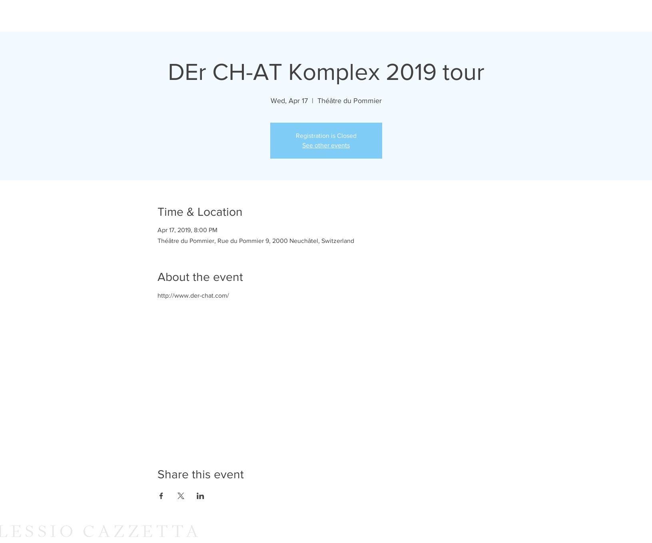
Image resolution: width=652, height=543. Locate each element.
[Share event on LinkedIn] (200, 496)
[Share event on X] (181, 496)
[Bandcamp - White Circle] (624, 16)
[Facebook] (557, 16)
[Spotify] (602, 16)
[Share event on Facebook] (161, 496)
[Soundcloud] (580, 16)
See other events (326, 145)
